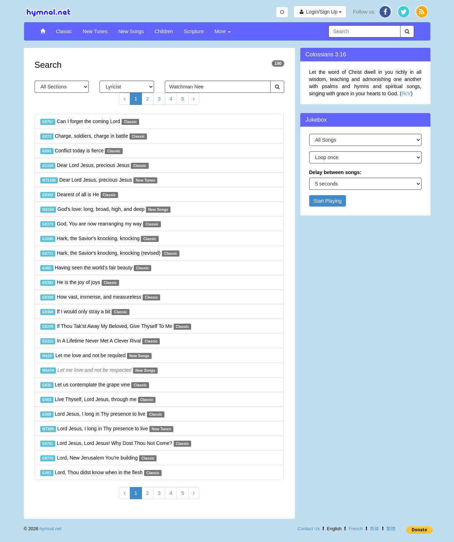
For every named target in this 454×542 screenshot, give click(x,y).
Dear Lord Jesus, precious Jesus (94, 165)
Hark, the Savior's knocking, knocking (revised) (110, 253)
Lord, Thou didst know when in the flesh (101, 473)
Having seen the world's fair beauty (96, 268)
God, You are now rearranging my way (100, 224)
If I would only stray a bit (84, 312)
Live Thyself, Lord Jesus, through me (98, 399)
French (356, 528)
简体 (374, 528)
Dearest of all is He (79, 195)
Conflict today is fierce (81, 151)
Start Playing (327, 201)
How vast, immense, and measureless (100, 297)
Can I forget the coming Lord (89, 121)
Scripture (194, 31)
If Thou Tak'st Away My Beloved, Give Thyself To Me (116, 326)
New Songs (131, 31)
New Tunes (95, 31)
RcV (406, 93)
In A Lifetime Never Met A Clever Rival (100, 341)
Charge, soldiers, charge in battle (93, 136)
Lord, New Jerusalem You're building (98, 458)
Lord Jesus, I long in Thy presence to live (102, 414)
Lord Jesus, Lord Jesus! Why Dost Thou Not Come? (116, 443)
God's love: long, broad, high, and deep (105, 209)
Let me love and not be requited (96, 356)
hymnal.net (51, 528)
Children (163, 31)
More (222, 31)
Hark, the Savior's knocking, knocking (99, 238)
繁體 (391, 528)
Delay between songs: (335, 172)
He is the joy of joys (79, 282)
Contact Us (308, 528)
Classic (64, 31)
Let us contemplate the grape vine (94, 385)
